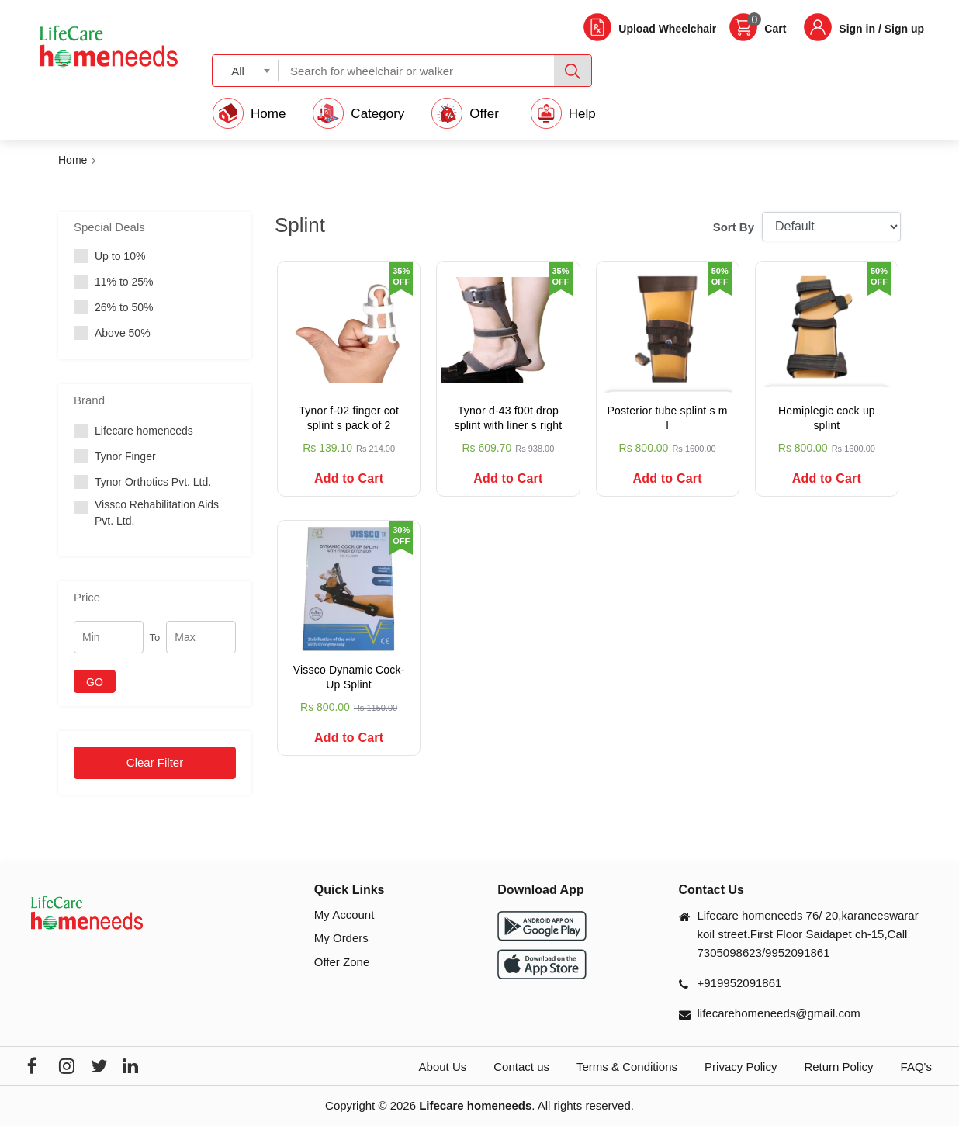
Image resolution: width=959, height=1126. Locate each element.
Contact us (521, 1066)
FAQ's (916, 1066)
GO (94, 682)
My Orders (341, 937)
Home (72, 160)
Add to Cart (348, 478)
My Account (344, 914)
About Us (443, 1066)
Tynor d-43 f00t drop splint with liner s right (508, 418)
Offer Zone (341, 961)
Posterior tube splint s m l (668, 418)
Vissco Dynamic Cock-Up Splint (349, 677)
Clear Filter (154, 762)
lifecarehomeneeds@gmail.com (779, 1013)
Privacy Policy (741, 1066)
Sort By (733, 227)
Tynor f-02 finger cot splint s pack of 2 (349, 418)
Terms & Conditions (626, 1066)
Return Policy (838, 1066)
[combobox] (246, 70)
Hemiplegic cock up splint (826, 418)
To (155, 637)
